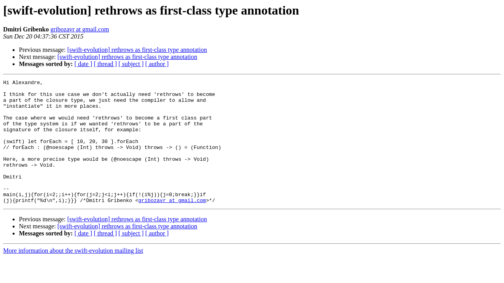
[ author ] (157, 64)
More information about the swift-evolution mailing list (73, 275)
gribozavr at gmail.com (79, 29)
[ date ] (83, 64)
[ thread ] (105, 64)
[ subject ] (131, 64)
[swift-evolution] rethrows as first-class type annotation (137, 49)
